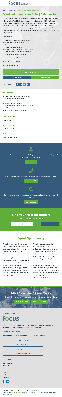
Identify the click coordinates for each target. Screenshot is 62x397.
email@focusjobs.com (42, 277)
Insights (5, 373)
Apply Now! (31, 72)
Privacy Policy (32, 392)
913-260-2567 (37, 275)
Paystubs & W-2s (39, 302)
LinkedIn (7, 381)
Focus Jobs (19, 3)
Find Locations (50, 224)
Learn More (16, 78)
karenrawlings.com (8, 394)
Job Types (23, 349)
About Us (5, 369)
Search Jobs (31, 202)
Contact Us (45, 78)
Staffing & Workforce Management (12, 375)
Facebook (4, 381)
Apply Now (31, 162)
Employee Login (22, 302)
